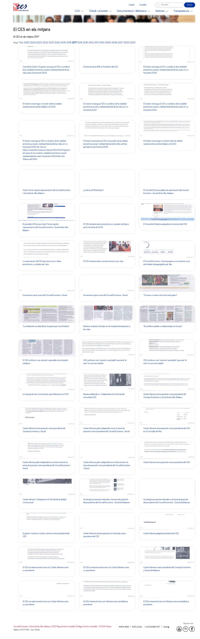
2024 (33, 42)
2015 (85, 42)
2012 (91, 42)
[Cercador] (169, 4)
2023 (39, 42)
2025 (27, 42)
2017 (74, 42)
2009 (108, 42)
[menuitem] (79, 10)
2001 (132, 42)
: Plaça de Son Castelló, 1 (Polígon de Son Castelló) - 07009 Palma (83, 627)
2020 (57, 42)
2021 (51, 42)
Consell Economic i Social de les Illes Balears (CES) (34, 627)
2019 (63, 42)
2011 (96, 42)
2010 (101, 42)
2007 (120, 42)
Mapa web (124, 627)
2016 (79, 42)
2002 (127, 42)
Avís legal (137, 627)
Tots (21, 42)
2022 (45, 42)
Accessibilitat (152, 627)
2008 (114, 42)
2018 (68, 42)
